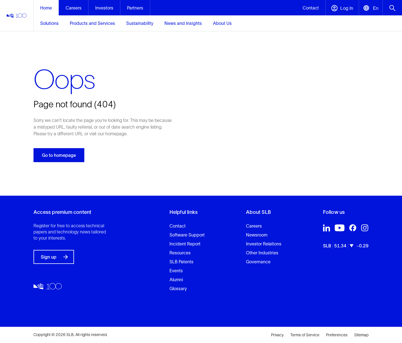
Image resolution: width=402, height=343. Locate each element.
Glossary (178, 288)
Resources (180, 252)
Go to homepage (59, 155)
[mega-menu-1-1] (49, 23)
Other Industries (262, 252)
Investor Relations (263, 243)
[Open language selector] (370, 7)
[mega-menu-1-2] (92, 23)
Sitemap (361, 335)
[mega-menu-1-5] (222, 23)
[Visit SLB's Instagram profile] (364, 229)
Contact (177, 225)
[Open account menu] (342, 7)
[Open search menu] (392, 7)
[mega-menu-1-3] (139, 23)
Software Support (187, 234)
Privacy (277, 335)
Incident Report (184, 243)
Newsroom (256, 234)
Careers (254, 225)
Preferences (337, 335)
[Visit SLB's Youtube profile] (339, 229)
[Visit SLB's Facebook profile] (352, 229)
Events (176, 270)
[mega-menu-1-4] (183, 23)
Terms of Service (304, 335)
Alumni (176, 279)
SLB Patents (181, 261)
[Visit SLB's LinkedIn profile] (326, 229)
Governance (258, 261)
